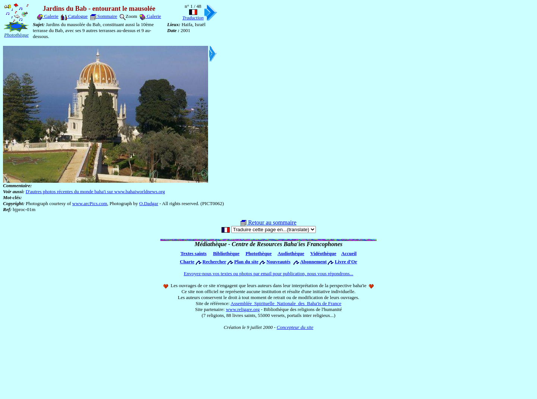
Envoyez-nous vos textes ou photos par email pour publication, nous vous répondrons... (269, 273)
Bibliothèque (226, 253)
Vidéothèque (323, 253)
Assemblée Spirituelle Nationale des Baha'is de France (285, 303)
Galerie (48, 16)
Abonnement (313, 261)
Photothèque (258, 253)
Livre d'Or (346, 261)
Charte (187, 261)
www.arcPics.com (89, 203)
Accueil (349, 253)
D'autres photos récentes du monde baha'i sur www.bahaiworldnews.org (95, 191)
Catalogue (74, 16)
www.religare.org (243, 309)
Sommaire (103, 16)
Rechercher (214, 261)
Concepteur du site (295, 327)
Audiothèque (290, 253)
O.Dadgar (148, 203)
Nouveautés (279, 261)
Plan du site (246, 261)
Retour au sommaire (268, 222)
